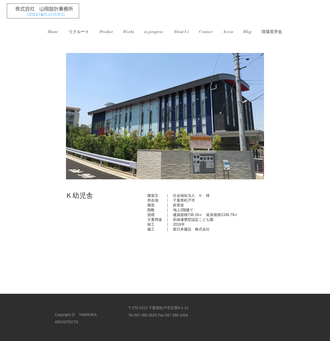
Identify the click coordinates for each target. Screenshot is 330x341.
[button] (165, 116)
